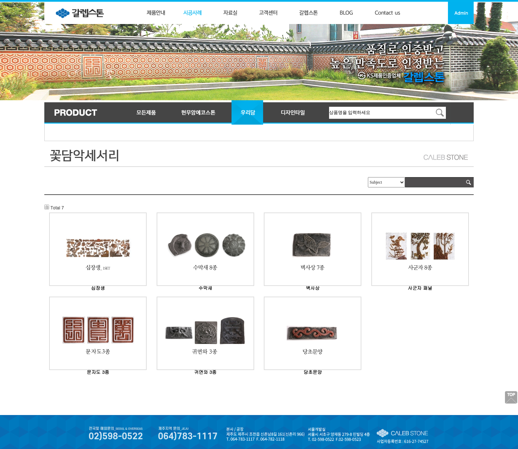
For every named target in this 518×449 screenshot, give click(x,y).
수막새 (205, 288)
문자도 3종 (98, 372)
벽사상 (312, 288)
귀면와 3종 (205, 372)
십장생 (98, 288)
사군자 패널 (420, 288)
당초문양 (313, 372)
